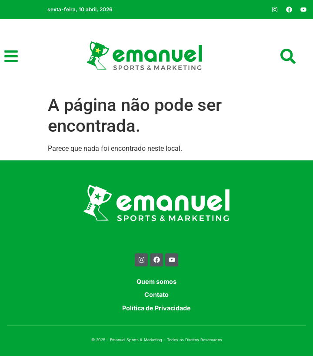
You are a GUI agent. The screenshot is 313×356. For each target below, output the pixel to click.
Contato (156, 294)
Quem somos (156, 281)
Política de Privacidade (156, 308)
